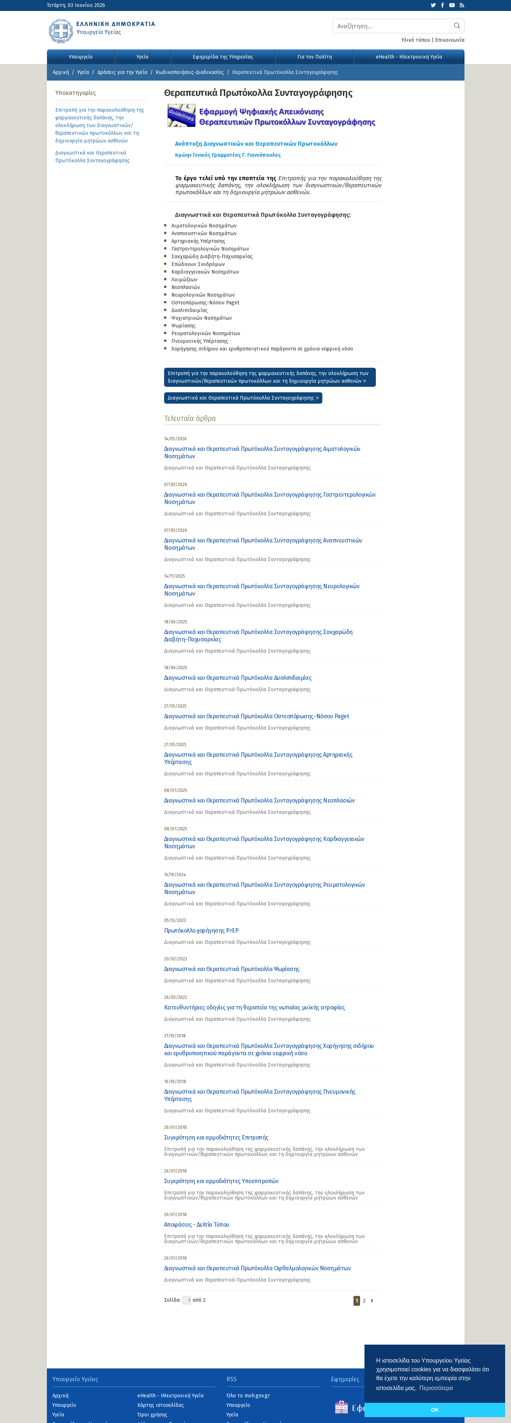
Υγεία (142, 57)
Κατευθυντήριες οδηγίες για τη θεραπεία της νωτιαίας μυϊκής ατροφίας (254, 1007)
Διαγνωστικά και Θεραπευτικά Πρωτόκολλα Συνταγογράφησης (262, 214)
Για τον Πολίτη (314, 57)
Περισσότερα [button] (436, 1388)
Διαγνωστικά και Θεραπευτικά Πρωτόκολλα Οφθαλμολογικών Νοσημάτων (257, 1268)
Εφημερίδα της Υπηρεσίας (223, 57)
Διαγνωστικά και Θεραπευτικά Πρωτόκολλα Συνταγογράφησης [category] (237, 468)
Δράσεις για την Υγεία (122, 72)
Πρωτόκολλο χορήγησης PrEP (201, 930)
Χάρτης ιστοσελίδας (160, 1405)
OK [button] (435, 1410)
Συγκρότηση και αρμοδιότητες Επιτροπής (216, 1137)
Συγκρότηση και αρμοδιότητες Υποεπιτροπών (221, 1181)
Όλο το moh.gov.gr (248, 1396)
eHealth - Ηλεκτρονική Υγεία (409, 57)
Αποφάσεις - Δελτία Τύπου (196, 1224)
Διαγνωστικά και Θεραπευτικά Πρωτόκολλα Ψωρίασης (232, 969)
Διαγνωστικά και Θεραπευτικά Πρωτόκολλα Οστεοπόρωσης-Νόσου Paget (256, 716)
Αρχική (61, 72)
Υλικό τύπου (415, 40)
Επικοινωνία (449, 40)
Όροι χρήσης (152, 1415)
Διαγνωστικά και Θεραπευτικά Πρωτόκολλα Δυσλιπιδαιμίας (238, 677)
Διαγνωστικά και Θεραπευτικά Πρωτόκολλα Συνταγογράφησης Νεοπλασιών (259, 800)
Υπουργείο (81, 57)
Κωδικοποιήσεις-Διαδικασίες (190, 72)
